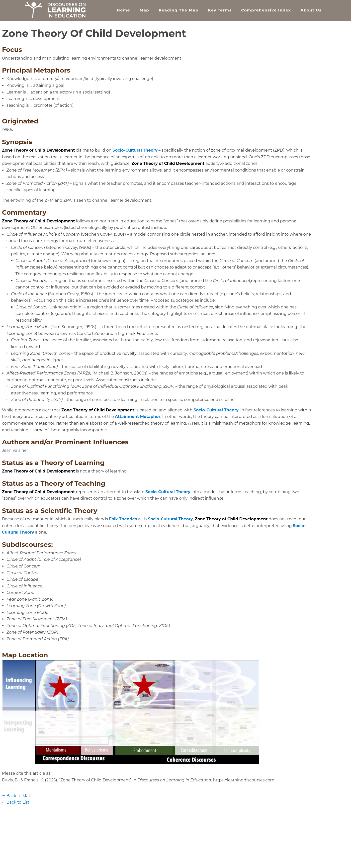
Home (123, 10)
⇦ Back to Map (16, 795)
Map (144, 10)
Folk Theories (123, 519)
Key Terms (220, 10)
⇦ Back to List (15, 802)
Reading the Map (178, 10)
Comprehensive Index (266, 10)
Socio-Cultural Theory (134, 150)
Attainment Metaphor (137, 416)
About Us (311, 10)
